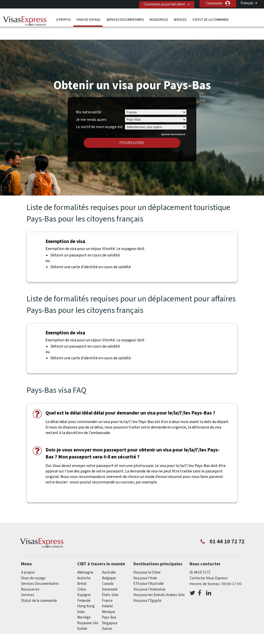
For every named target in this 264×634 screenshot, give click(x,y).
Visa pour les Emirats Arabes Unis (159, 580)
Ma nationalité (88, 97)
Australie (109, 558)
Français (247, 3)
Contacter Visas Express (209, 563)
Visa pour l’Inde (145, 563)
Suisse (107, 614)
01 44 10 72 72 (200, 558)
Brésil (81, 569)
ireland (107, 591)
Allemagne (85, 558)
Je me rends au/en (91, 105)
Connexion (214, 3)
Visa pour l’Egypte (147, 586)
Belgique (109, 563)
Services (180, 18)
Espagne (84, 580)
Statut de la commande (211, 18)
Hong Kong (86, 591)
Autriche (84, 563)
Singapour (110, 608)
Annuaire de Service (192, 631)
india (81, 597)
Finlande (83, 586)
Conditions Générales (152, 631)
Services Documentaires (125, 18)
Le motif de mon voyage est (99, 112)
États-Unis (110, 580)
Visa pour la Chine (147, 558)
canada (107, 569)
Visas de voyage (88, 18)
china (81, 574)
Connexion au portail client (162, 3)
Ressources (159, 18)
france (107, 586)
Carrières (224, 631)
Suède (82, 614)
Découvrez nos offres (42, 631)
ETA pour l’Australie (148, 569)
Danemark (110, 574)
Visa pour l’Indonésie (149, 574)
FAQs (72, 631)
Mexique (108, 597)
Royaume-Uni (87, 608)
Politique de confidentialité (105, 631)
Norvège (84, 603)
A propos (63, 18)
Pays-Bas (109, 603)
